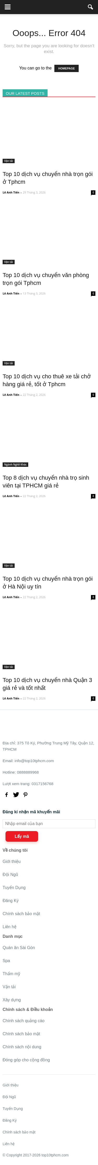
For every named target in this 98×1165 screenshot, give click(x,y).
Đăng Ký (11, 900)
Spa (6, 960)
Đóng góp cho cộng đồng (26, 1060)
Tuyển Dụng (14, 887)
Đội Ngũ (10, 874)
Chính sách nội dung (22, 1047)
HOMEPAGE (66, 68)
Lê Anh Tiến (11, 192)
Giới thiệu (12, 861)
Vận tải (8, 161)
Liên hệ (9, 927)
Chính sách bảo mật (21, 913)
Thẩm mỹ (11, 974)
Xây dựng (12, 1000)
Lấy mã (22, 836)
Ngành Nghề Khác (15, 464)
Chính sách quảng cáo (23, 1021)
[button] (90, 7)
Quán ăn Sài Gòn (19, 947)
